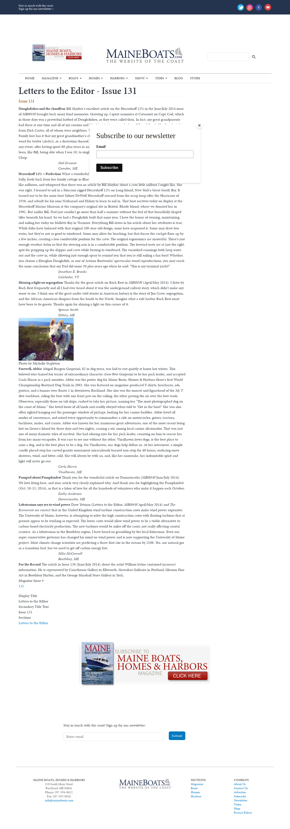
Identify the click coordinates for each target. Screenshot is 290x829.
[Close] (199, 125)
